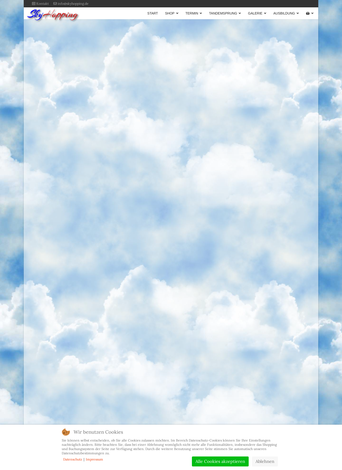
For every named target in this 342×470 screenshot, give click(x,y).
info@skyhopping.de (73, 3)
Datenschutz (72, 459)
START (152, 13)
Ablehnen (265, 461)
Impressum (94, 459)
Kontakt (42, 3)
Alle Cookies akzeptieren (220, 461)
